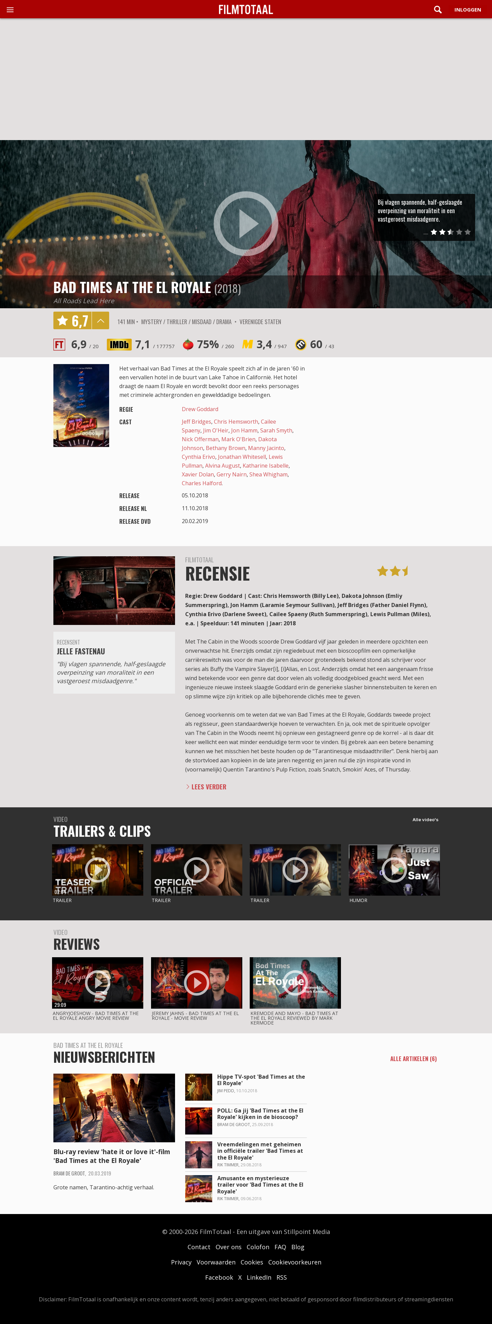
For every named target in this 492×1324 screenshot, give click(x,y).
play (246, 224)
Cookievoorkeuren (294, 1262)
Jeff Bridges (196, 421)
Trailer (62, 900)
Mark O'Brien (238, 439)
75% (215, 344)
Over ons (229, 1247)
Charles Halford (202, 483)
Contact (199, 1247)
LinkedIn (259, 1277)
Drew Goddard (200, 409)
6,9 (85, 344)
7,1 (155, 344)
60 (322, 344)
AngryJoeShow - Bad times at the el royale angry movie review (96, 1015)
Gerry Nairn (232, 474)
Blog (297, 1247)
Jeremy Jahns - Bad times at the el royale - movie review (195, 1015)
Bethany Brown (225, 448)
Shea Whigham (268, 474)
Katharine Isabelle (266, 465)
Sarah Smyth (276, 430)
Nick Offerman (200, 439)
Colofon (258, 1247)
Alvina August (222, 465)
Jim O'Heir (215, 430)
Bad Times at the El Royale (132, 287)
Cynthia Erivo (198, 457)
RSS (281, 1277)
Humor (358, 900)
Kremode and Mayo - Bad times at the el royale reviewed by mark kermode (294, 1018)
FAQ (280, 1247)
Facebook (219, 1277)
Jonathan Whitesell (242, 457)
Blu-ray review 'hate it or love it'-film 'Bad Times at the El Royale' (111, 1156)
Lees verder (209, 786)
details (100, 320)
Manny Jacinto (266, 448)
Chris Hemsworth (236, 421)
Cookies (252, 1262)
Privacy (181, 1262)
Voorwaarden (216, 1262)
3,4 (271, 344)
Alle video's (426, 819)
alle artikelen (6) (413, 1059)
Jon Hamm (244, 430)
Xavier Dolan (198, 474)
